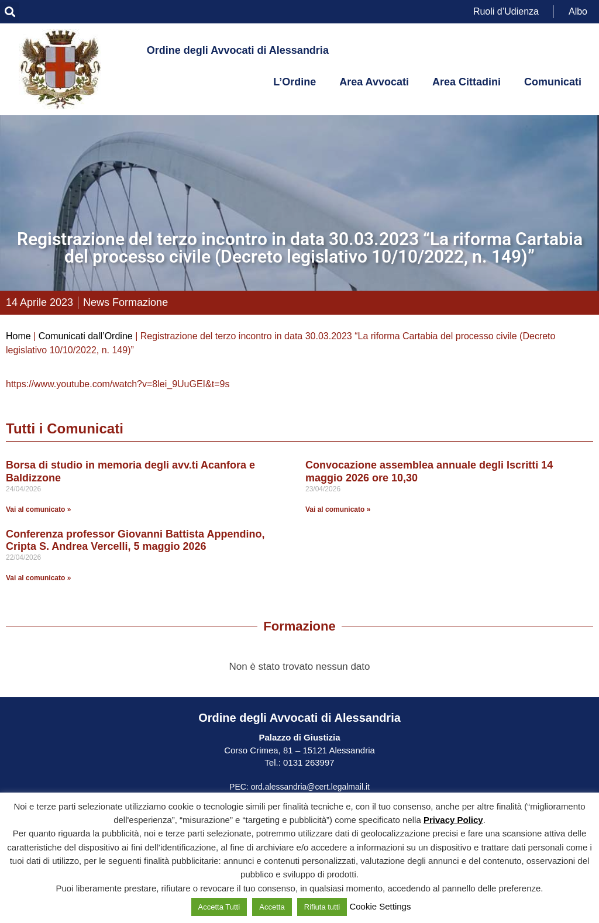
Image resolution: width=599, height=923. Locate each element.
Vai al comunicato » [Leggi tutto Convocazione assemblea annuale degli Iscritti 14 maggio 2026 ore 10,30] (337, 509)
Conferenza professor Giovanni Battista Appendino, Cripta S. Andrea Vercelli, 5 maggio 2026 (135, 540)
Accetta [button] (271, 907)
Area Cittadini (466, 82)
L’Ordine (294, 82)
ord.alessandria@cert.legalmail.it (310, 786)
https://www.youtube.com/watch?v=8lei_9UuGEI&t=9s (117, 384)
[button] (9, 12)
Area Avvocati (374, 82)
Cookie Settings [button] (380, 906)
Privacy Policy (453, 820)
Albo (578, 11)
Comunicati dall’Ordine (86, 336)
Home (18, 336)
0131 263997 (308, 762)
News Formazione (125, 302)
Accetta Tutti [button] (219, 907)
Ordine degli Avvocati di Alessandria (238, 50)
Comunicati (552, 82)
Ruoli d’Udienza (506, 11)
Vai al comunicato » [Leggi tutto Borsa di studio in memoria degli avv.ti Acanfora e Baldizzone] (38, 509)
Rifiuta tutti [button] (322, 907)
